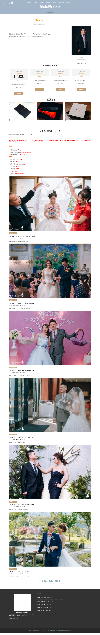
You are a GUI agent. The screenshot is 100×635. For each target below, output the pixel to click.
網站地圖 (52, 630)
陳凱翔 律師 (68, 630)
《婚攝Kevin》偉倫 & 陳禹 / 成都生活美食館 (21, 504)
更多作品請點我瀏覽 (50, 581)
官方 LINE (15, 618)
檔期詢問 (54, 2)
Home (46, 12)
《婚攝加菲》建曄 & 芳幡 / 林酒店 (44, 607)
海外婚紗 (42, 2)
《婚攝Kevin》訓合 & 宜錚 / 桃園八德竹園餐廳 (22, 236)
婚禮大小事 (61, 2)
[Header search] (96, 2)
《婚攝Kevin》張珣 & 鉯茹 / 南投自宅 (19, 572)
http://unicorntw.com (14, 622)
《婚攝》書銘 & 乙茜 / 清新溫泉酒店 (44, 597)
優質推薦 (68, 2)
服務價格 (35, 2)
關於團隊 (74, 2)
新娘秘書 (48, 2)
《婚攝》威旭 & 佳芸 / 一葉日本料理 (44, 601)
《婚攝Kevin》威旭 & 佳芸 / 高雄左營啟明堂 (21, 370)
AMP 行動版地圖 (58, 630)
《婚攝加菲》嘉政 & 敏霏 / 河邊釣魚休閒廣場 (46, 611)
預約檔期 (19, 93)
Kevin (16, 238)
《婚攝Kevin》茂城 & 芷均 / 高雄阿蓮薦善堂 (21, 303)
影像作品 (29, 2)
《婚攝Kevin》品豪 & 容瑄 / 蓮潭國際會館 (21, 437)
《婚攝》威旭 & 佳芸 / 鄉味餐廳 (44, 604)
